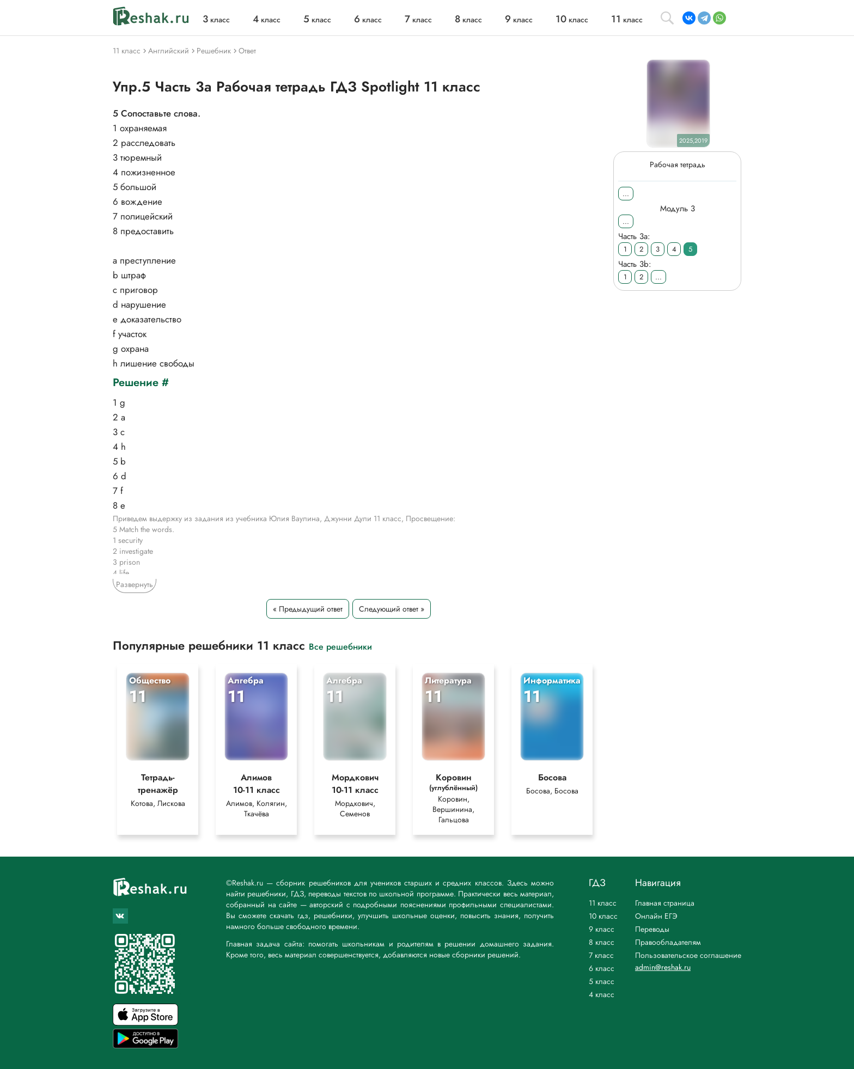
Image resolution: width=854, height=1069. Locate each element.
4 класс (601, 994)
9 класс (601, 929)
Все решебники (340, 646)
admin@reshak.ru (663, 967)
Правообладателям (668, 942)
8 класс (601, 942)
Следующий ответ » (391, 608)
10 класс (603, 916)
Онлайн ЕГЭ (656, 916)
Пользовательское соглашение (688, 955)
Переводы (652, 929)
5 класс (601, 981)
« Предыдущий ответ (308, 608)
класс (216, 19)
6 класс (601, 968)
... (626, 193)
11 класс (603, 902)
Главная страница (664, 902)
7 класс (601, 955)
